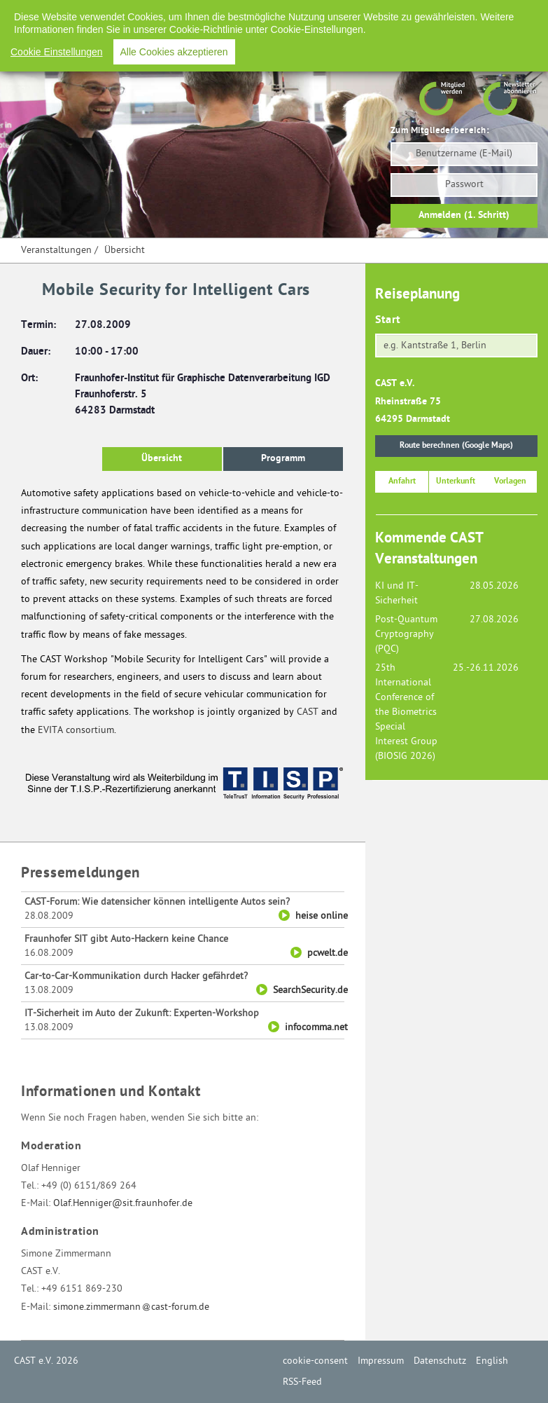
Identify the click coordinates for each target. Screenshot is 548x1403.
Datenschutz (379, 13)
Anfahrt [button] (402, 481)
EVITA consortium (76, 730)
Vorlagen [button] (510, 481)
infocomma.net (316, 1027)
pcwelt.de (327, 953)
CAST (307, 712)
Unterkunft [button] (455, 481)
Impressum (313, 13)
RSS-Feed (490, 13)
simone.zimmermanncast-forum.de (131, 1307)
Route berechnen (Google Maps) (456, 445)
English (438, 13)
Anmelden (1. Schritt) (464, 215)
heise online (321, 916)
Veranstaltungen (56, 250)
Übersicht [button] (161, 458)
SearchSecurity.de (310, 990)
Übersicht (124, 250)
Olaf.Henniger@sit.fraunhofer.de (122, 1203)
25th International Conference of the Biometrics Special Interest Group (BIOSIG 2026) (406, 712)
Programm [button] (283, 458)
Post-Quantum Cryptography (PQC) (406, 634)
